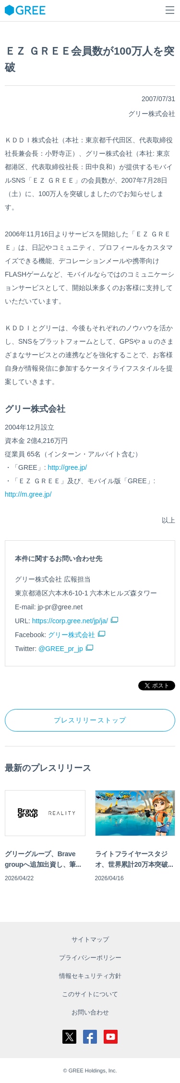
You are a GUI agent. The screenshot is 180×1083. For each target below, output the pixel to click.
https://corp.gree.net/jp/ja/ (70, 621)
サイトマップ (90, 939)
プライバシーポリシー (90, 957)
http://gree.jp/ (67, 467)
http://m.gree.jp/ (28, 494)
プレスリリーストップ (90, 720)
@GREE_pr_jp (60, 648)
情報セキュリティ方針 (90, 975)
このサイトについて (90, 994)
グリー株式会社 (71, 635)
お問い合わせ (90, 1012)
